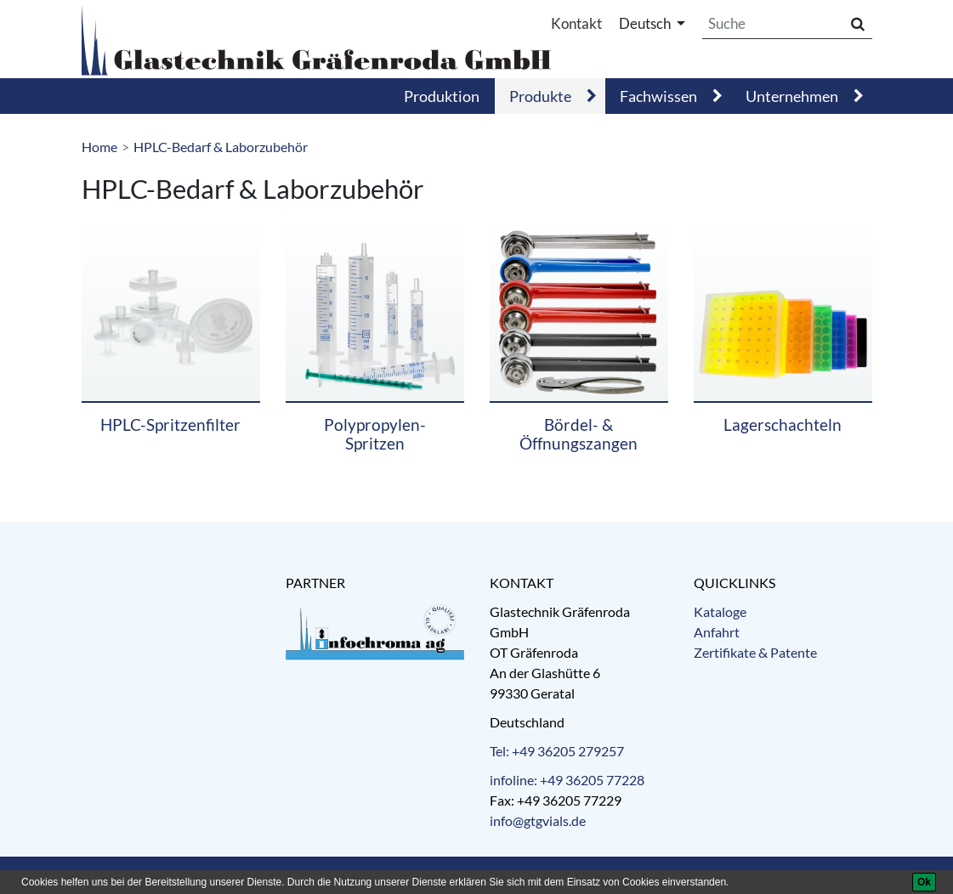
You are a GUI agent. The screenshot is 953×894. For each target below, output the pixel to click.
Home (99, 147)
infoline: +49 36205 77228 (567, 780)
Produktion (441, 96)
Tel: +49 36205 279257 (557, 751)
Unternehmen (792, 96)
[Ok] (924, 882)
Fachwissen (658, 96)
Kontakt (576, 23)
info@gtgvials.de (538, 820)
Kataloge (720, 611)
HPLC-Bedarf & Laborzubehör (220, 147)
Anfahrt (717, 632)
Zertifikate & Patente (755, 652)
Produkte (540, 96)
